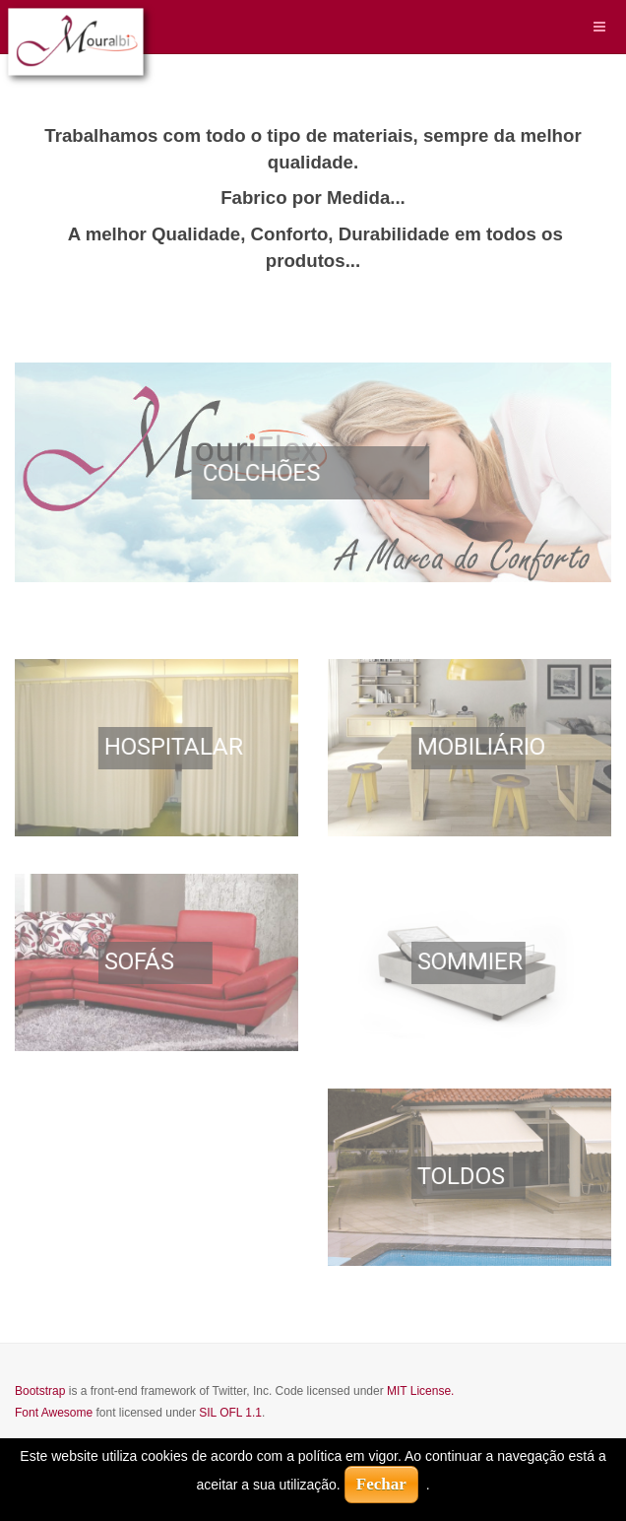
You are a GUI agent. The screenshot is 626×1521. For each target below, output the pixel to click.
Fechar (381, 1484)
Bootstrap (40, 1391)
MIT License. (420, 1391)
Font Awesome (54, 1413)
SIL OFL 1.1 (230, 1413)
